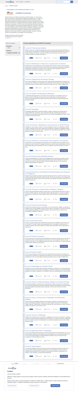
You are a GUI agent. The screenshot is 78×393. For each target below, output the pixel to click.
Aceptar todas (55, 385)
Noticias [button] (21, 1)
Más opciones (12, 385)
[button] (24, 38)
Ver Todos (31, 9)
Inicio (17, 1)
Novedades (27, 1)
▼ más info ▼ (8, 38)
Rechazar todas (34, 385)
